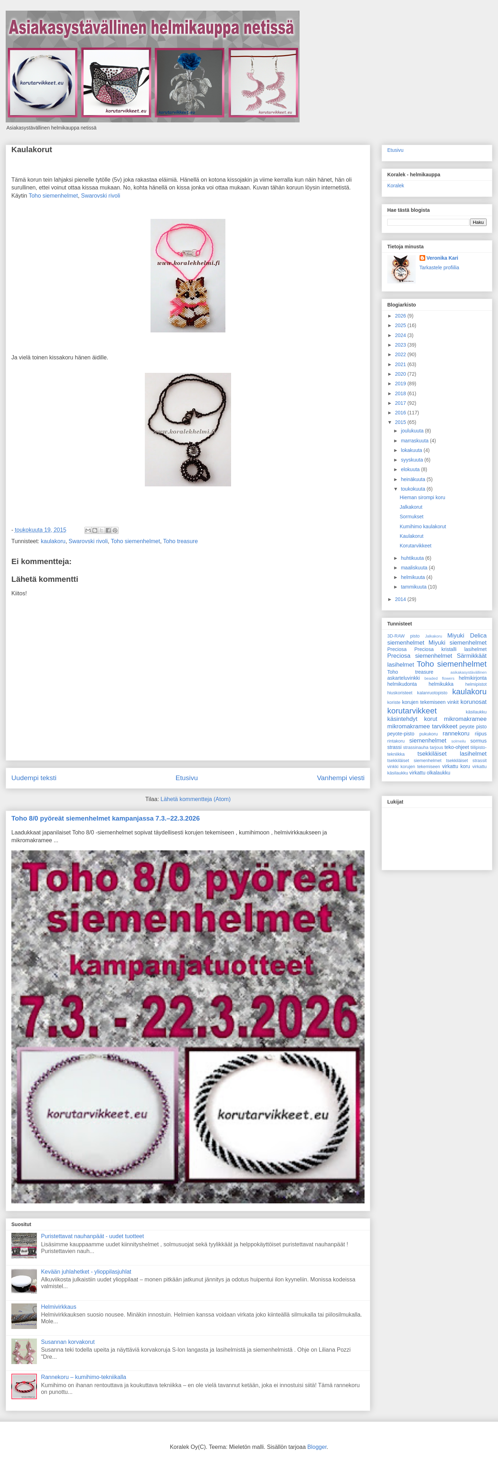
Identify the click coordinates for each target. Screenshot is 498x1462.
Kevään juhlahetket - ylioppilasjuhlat (86, 1272)
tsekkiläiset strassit (466, 760)
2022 (401, 354)
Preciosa (396, 649)
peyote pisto (473, 726)
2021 (401, 364)
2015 (401, 422)
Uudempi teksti (33, 778)
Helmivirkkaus (58, 1307)
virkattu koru (456, 766)
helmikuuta (413, 577)
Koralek (395, 185)
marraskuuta (415, 440)
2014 (401, 599)
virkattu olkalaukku (429, 773)
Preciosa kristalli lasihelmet (450, 649)
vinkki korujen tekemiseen (413, 766)
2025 (401, 325)
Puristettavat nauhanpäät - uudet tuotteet (92, 1236)
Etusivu (186, 778)
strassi (394, 747)
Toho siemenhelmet (53, 196)
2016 (401, 412)
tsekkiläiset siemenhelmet (414, 760)
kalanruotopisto (432, 692)
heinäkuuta (413, 479)
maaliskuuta (415, 567)
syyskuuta (412, 460)
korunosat (473, 702)
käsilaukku (476, 712)
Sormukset (411, 516)
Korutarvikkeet (415, 545)
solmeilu (459, 741)
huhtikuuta (413, 558)
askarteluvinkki (403, 678)
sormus (478, 741)
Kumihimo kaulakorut (423, 526)
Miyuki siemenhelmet (457, 642)
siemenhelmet (427, 740)
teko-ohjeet (456, 747)
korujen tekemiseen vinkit (430, 702)
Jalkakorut (411, 507)
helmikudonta (402, 684)
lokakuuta (412, 450)
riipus (481, 733)
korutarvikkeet (412, 710)
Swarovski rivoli (100, 196)
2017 (401, 403)
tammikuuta (414, 587)
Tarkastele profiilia (439, 267)
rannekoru (456, 733)
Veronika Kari (443, 258)
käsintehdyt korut (412, 719)
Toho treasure (180, 541)
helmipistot (476, 684)
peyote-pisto (400, 733)
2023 (401, 345)
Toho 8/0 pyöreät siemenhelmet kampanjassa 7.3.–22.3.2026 (105, 818)
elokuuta (411, 469)
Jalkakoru (433, 636)
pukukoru (428, 734)
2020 (401, 374)
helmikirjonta (473, 678)
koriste (393, 702)
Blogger (317, 1447)
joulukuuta (413, 431)
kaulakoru (53, 541)
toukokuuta (413, 489)
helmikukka (441, 684)
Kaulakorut (31, 149)
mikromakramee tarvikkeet (422, 726)
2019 (401, 383)
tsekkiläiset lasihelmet (452, 753)
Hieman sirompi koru (422, 497)
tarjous (436, 747)
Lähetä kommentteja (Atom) (195, 799)
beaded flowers (440, 678)
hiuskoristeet (399, 692)
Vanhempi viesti (341, 778)
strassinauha (415, 747)
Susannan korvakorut (67, 1342)
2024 (401, 335)
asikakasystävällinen (468, 672)
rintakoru (396, 741)
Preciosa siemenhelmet (419, 655)
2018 (401, 393)
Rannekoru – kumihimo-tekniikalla (83, 1377)
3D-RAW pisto (403, 636)
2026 (401, 316)
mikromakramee (465, 719)
